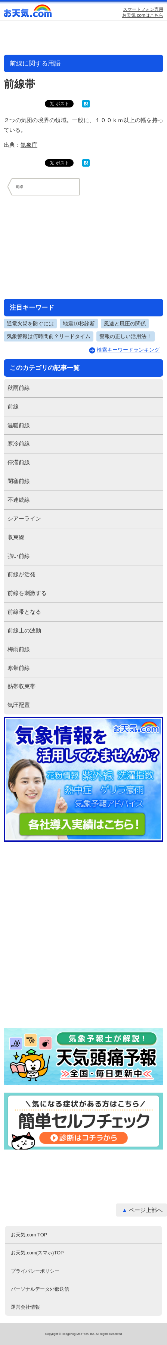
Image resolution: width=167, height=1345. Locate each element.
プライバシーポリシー (35, 1271)
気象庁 (29, 145)
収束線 (15, 537)
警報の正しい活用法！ (125, 336)
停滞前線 (18, 462)
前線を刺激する (27, 593)
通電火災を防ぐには (30, 324)
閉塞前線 (18, 481)
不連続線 (18, 500)
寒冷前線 (18, 443)
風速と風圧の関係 (125, 324)
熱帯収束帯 (21, 686)
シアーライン (24, 518)
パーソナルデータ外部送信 (40, 1289)
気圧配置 (18, 705)
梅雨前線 (18, 649)
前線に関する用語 (35, 63)
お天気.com (28, 12)
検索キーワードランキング (128, 350)
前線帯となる (24, 611)
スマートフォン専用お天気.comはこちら (142, 12)
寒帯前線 (18, 668)
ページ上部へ (146, 1210)
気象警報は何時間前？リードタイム (48, 336)
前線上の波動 (24, 630)
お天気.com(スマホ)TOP (37, 1253)
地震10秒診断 (79, 324)
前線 (13, 406)
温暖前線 (18, 425)
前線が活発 (21, 574)
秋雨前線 (18, 388)
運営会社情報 (25, 1307)
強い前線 (18, 556)
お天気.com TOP (29, 1235)
